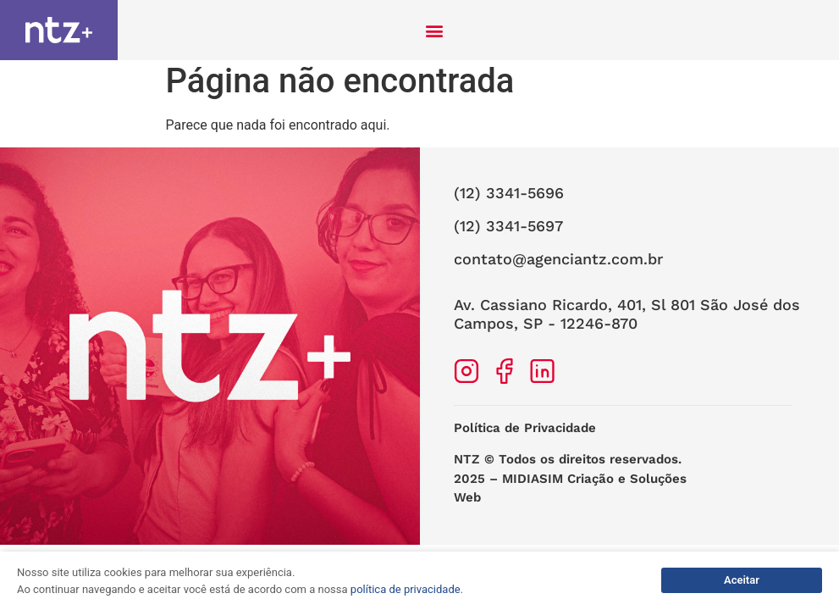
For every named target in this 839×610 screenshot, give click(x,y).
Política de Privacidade (525, 434)
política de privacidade (406, 589)
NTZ (467, 466)
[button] (435, 30)
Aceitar (741, 580)
